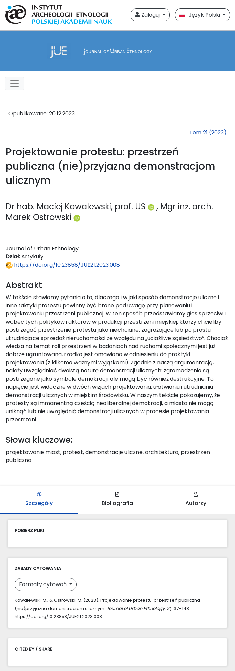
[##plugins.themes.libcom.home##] (117, 51)
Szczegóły (39, 499)
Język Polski (200, 15)
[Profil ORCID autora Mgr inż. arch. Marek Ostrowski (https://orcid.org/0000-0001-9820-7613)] (76, 217)
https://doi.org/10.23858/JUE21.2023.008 (63, 265)
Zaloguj (148, 15)
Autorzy (195, 499)
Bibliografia (117, 499)
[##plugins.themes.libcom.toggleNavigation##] (14, 83)
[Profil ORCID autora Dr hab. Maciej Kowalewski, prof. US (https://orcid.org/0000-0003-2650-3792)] (152, 206)
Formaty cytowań (43, 584)
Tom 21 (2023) (208, 132)
